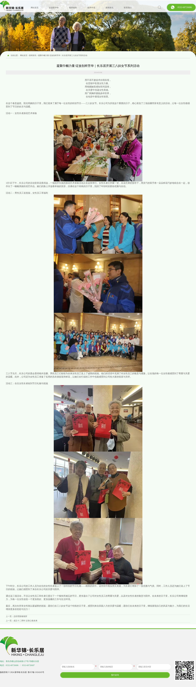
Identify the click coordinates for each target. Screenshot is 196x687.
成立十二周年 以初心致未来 (25, 621)
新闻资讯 (32, 55)
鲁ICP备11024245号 (36, 672)
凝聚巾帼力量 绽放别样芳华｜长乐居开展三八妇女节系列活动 (62, 55)
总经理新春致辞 (20, 616)
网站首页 (23, 55)
